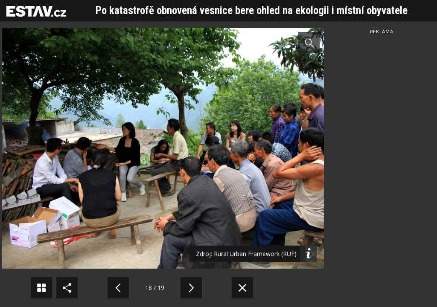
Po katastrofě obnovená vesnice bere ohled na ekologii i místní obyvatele (252, 10)
